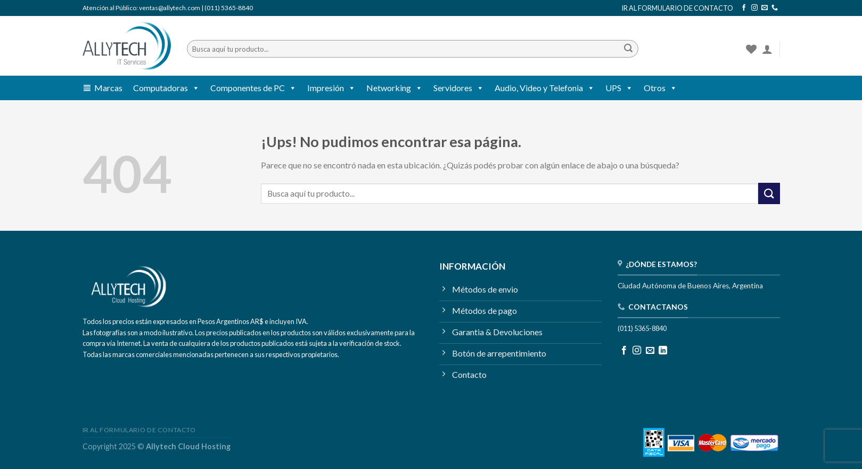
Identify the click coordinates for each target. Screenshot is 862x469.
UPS (619, 88)
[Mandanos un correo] (764, 8)
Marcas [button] (108, 88)
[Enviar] (628, 49)
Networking (394, 88)
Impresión (331, 88)
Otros (660, 88)
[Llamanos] (774, 8)
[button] (194, 88)
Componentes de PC (253, 88)
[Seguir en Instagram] (754, 8)
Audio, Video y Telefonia (545, 88)
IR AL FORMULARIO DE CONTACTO (677, 8)
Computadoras (166, 88)
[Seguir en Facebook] (744, 8)
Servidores (458, 88)
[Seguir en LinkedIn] (663, 350)
